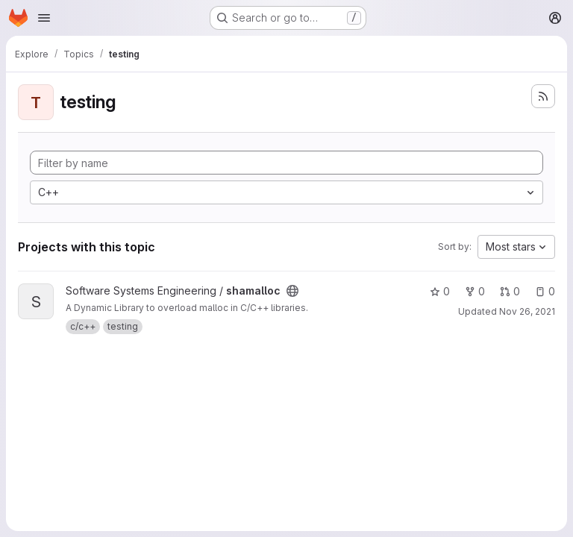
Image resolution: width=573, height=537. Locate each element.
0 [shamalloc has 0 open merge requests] (510, 291)
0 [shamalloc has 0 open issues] (545, 291)
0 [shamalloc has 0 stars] (440, 291)
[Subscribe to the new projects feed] (543, 96)
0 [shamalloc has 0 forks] (475, 291)
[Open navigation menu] (44, 18)
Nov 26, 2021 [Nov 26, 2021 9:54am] (527, 311)
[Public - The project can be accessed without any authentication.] (292, 291)
